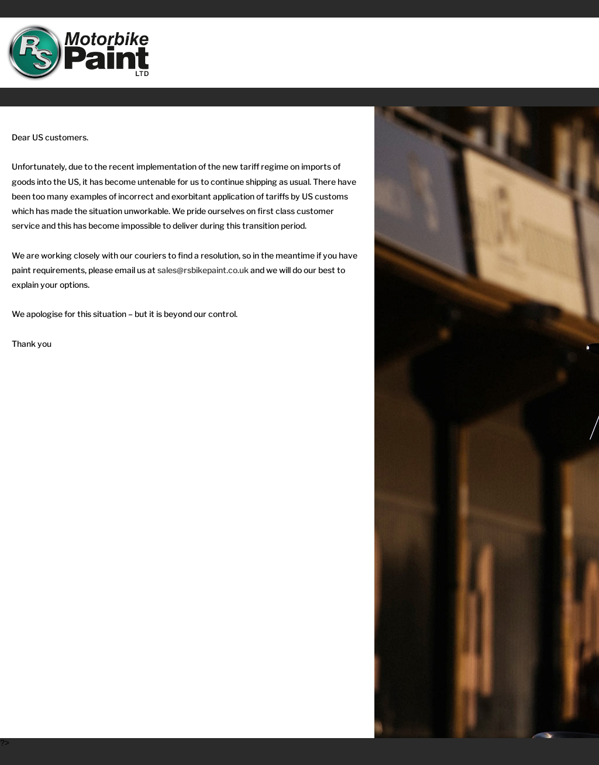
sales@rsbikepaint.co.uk (203, 270)
